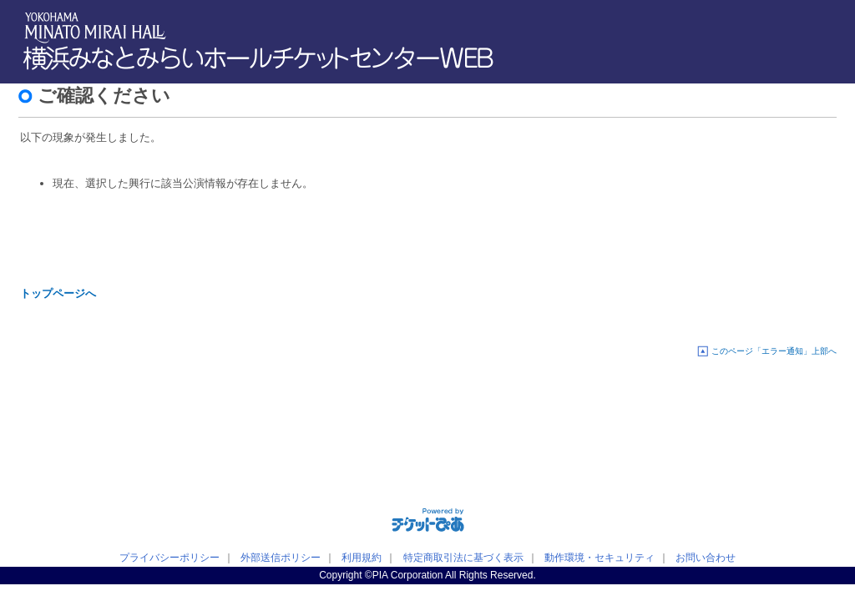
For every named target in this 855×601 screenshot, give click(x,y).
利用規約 (361, 557)
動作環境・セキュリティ (599, 557)
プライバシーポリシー (169, 557)
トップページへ (58, 293)
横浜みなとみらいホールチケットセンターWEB (262, 58)
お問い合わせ (705, 557)
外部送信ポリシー (280, 557)
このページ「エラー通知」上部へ (774, 351)
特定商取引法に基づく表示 (463, 557)
